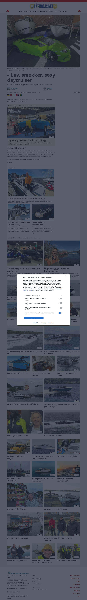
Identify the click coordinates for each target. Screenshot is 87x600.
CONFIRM (33, 318)
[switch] (60, 298)
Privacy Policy (51, 322)
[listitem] (43, 295)
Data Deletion (36, 322)
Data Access (43, 322)
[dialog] (43, 300)
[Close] (67, 277)
